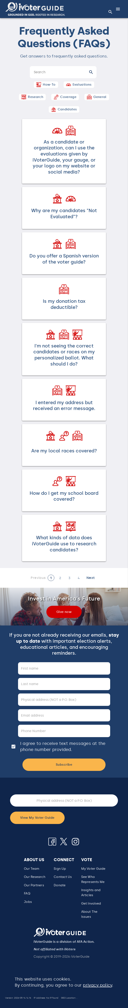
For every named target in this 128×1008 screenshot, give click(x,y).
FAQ (27, 893)
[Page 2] (60, 578)
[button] (35, 9)
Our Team (31, 869)
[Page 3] (69, 578)
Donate (59, 885)
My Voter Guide (93, 869)
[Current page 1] (51, 578)
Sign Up (60, 869)
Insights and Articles (91, 892)
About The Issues (89, 914)
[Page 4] (78, 578)
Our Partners (34, 885)
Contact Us (63, 877)
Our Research (34, 877)
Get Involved (91, 903)
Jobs (28, 902)
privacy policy (97, 985)
